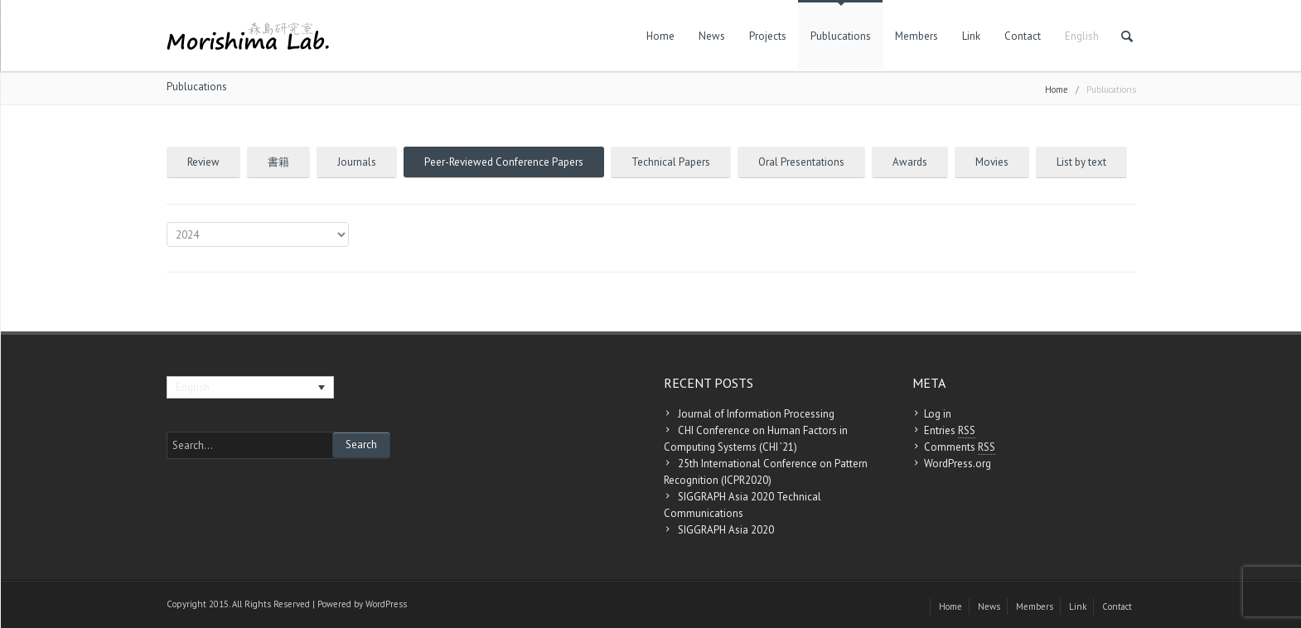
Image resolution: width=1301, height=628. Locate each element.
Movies (991, 162)
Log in (937, 414)
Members (916, 36)
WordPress (386, 604)
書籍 (278, 162)
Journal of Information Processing (756, 414)
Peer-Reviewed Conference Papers (503, 162)
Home (660, 36)
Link (971, 36)
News (712, 36)
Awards (909, 162)
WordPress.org (957, 464)
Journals (356, 162)
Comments (959, 447)
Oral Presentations (801, 162)
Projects (767, 36)
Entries (949, 430)
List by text (1081, 162)
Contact (1022, 36)
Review (203, 162)
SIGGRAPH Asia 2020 (726, 530)
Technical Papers (670, 162)
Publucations (840, 36)
